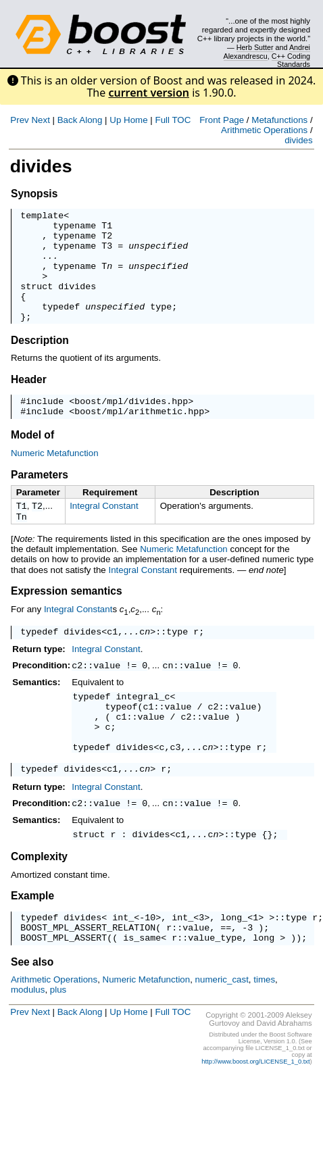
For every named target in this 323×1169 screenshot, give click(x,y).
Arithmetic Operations (264, 130)
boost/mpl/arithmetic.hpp (139, 437)
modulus (28, 1042)
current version (148, 92)
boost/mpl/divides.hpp (131, 425)
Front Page (221, 120)
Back (67, 120)
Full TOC (173, 120)
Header (29, 401)
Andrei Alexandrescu (267, 51)
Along (90, 120)
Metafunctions (279, 120)
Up (115, 120)
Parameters (39, 501)
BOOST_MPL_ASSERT (63, 989)
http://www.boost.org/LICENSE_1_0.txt (255, 1113)
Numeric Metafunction (55, 479)
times (264, 1031)
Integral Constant (104, 532)
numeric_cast (222, 1031)
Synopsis (34, 193)
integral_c (143, 728)
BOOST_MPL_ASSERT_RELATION (87, 977)
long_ (233, 965)
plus (58, 1042)
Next (40, 120)
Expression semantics (66, 620)
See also (32, 1014)
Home (136, 120)
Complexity (39, 902)
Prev (19, 120)
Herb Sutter (255, 47)
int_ (123, 965)
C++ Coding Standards (291, 60)
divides (298, 140)
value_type (215, 989)
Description (40, 362)
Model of (32, 461)
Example (32, 941)
